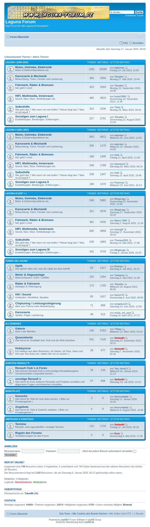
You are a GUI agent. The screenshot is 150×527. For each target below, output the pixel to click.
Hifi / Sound (23, 294)
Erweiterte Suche (134, 15)
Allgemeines (13, 324)
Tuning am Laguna (16, 261)
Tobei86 (29, 493)
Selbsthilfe (22, 106)
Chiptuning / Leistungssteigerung (38, 303)
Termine (20, 424)
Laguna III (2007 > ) (16, 193)
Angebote (21, 406)
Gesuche (21, 396)
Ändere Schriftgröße (140, 36)
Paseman (119, 182)
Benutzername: (12, 451)
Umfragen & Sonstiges (19, 419)
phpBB (64, 520)
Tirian (117, 107)
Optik (19, 265)
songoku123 (120, 304)
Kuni (117, 433)
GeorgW (118, 229)
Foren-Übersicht (19, 37)
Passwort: (51, 451)
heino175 (119, 295)
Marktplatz (12, 391)
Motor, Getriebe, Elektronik (33, 67)
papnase (118, 135)
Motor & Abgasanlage (30, 274)
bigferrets (119, 67)
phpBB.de (89, 522)
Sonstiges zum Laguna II (32, 182)
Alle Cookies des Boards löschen (89, 513)
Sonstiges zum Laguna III (32, 249)
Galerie (20, 328)
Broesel (127, 504)
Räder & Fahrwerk (27, 283)
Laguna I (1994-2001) (16, 62)
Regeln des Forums (28, 433)
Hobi (116, 155)
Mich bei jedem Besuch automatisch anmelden (109, 451)
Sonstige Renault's (17, 363)
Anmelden (138, 43)
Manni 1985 (120, 220)
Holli (116, 172)
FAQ (125, 43)
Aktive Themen (41, 57)
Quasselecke (24, 337)
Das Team (64, 513)
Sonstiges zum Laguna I (31, 116)
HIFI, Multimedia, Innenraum (34, 95)
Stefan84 (119, 338)
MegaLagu (120, 199)
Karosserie (22, 312)
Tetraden (119, 76)
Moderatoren (40, 482)
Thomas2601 (121, 240)
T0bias (118, 329)
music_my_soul (122, 312)
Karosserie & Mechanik (31, 76)
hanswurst (119, 164)
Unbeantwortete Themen (17, 57)
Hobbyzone (23, 348)
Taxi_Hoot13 (121, 368)
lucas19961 (120, 96)
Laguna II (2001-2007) (17, 130)
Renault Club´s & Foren (31, 368)
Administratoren (23, 482)
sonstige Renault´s (28, 378)
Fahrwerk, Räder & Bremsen (34, 85)
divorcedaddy (121, 396)
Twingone (119, 275)
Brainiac (118, 266)
